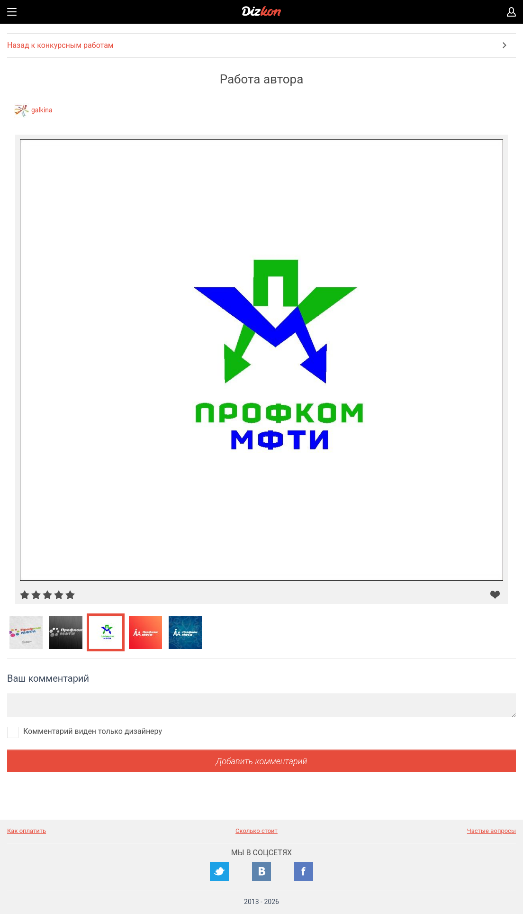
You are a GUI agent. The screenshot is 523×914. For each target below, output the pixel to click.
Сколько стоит (256, 830)
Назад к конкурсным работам (60, 45)
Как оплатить (26, 830)
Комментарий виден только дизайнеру (92, 731)
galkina (42, 110)
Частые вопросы (491, 830)
